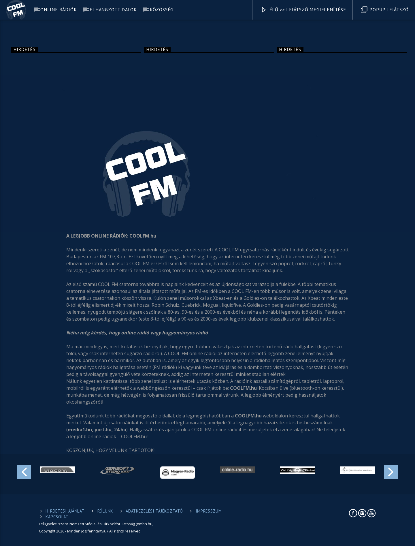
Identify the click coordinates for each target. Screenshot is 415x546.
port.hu (103, 429)
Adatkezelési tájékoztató (154, 511)
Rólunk (105, 511)
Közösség (161, 9)
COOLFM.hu (243, 388)
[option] (58, 469)
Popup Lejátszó (385, 10)
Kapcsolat (57, 516)
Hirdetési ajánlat (65, 511)
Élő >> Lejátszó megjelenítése (303, 10)
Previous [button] (24, 471)
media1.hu (80, 429)
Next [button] (391, 471)
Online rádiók (58, 9)
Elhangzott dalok (113, 9)
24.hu (120, 429)
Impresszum (209, 511)
